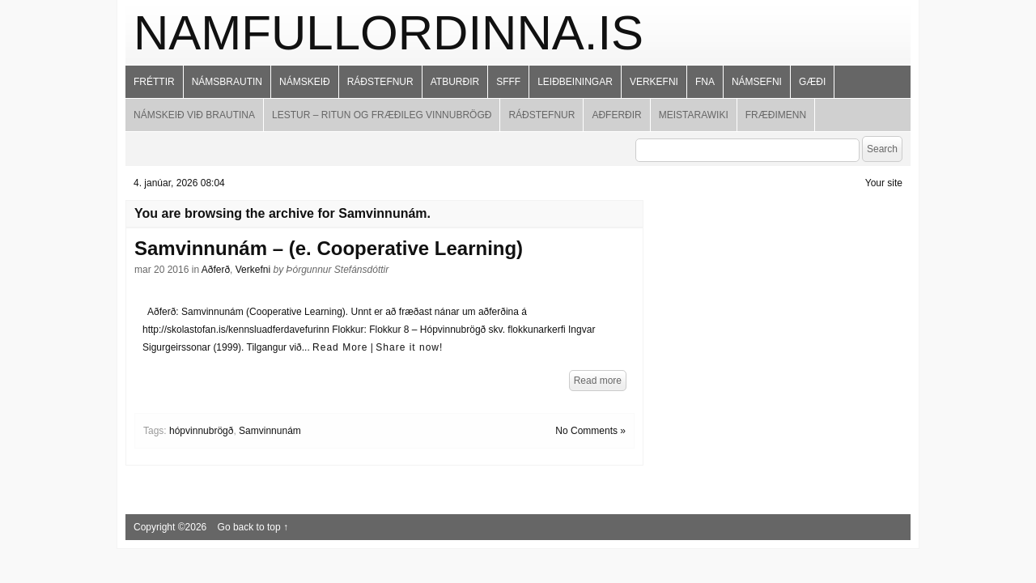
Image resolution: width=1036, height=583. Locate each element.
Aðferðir (616, 115)
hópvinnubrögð (201, 430)
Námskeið (304, 81)
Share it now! (409, 347)
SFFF (508, 81)
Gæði (812, 81)
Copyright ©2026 (172, 527)
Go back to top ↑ (253, 527)
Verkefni (654, 81)
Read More (339, 347)
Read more (598, 380)
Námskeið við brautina (194, 115)
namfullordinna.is (388, 33)
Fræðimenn (775, 115)
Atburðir (455, 81)
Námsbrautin (227, 81)
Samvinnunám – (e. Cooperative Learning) (328, 248)
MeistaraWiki (693, 115)
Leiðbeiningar (575, 81)
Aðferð (216, 269)
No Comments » (590, 430)
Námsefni (757, 81)
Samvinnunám (270, 430)
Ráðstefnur (380, 81)
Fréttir (154, 81)
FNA (705, 81)
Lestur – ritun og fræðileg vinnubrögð (381, 115)
